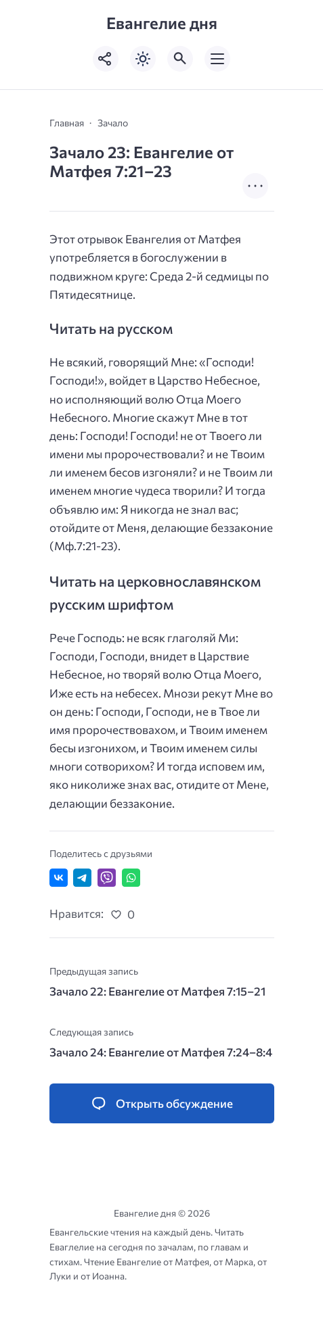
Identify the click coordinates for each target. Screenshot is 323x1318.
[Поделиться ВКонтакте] (58, 878)
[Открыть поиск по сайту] (180, 59)
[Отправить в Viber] (107, 878)
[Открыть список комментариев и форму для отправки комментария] (161, 1103)
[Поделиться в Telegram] (82, 878)
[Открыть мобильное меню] (217, 59)
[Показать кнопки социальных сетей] (106, 59)
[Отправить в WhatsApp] (131, 878)
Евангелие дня (161, 23)
